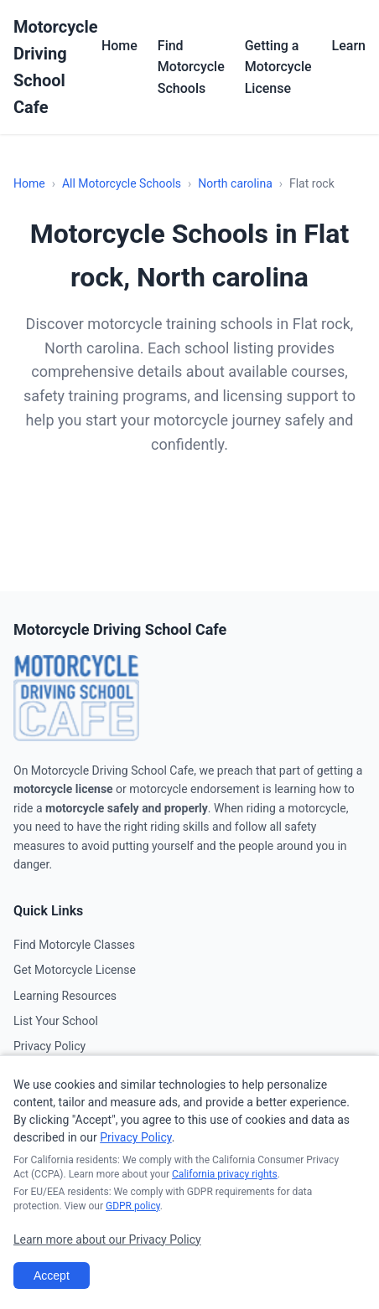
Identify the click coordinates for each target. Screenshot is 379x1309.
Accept (52, 1275)
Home (119, 46)
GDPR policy (133, 1206)
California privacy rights (225, 1174)
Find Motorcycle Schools (191, 67)
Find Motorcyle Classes (74, 944)
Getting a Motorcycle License (278, 67)
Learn (349, 46)
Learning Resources (65, 995)
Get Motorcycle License (74, 970)
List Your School (55, 1021)
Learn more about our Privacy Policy (107, 1239)
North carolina (235, 183)
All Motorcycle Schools (121, 183)
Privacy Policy (49, 1046)
